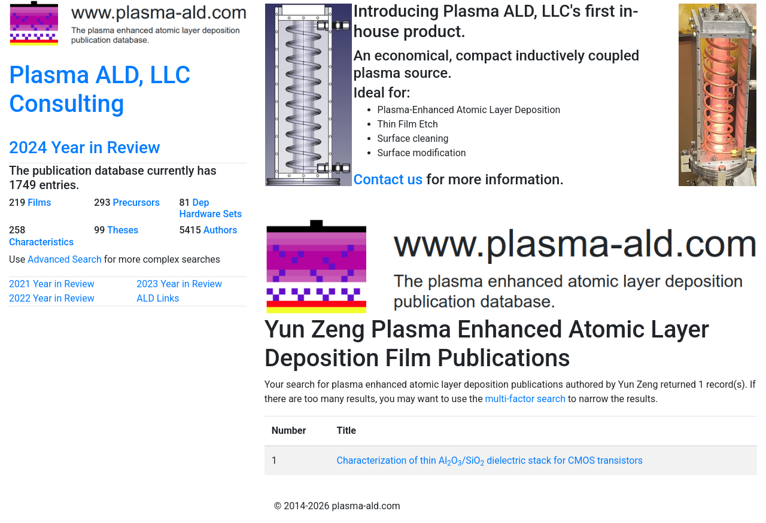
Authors (220, 230)
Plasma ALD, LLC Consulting (99, 89)
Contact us (388, 179)
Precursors (136, 202)
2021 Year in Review (52, 284)
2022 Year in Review (52, 298)
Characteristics (41, 242)
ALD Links (157, 298)
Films (39, 202)
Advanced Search (65, 259)
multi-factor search (525, 399)
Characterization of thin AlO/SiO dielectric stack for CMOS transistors (490, 460)
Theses (122, 230)
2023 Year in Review (179, 284)
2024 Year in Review (84, 147)
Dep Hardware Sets (210, 208)
